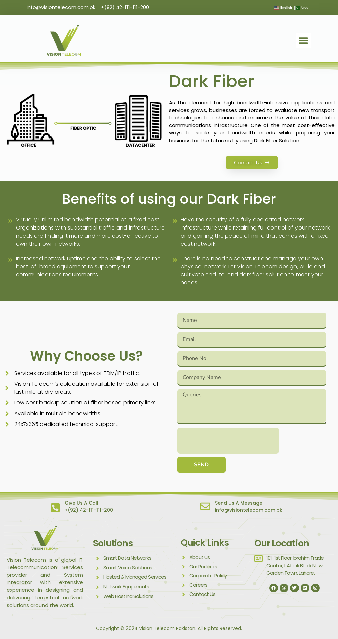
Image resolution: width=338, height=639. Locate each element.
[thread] (284, 588)
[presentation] (228, 441)
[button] (303, 40)
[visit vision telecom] (63, 40)
